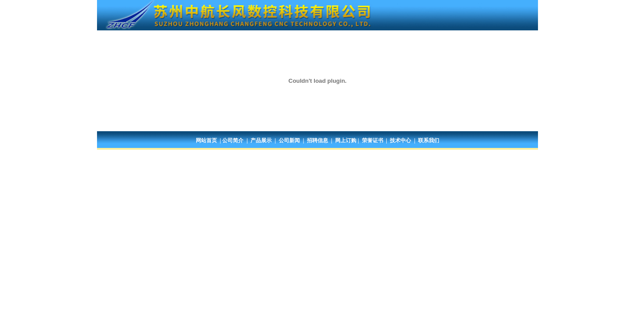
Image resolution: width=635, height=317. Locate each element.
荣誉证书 (372, 140)
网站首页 (206, 140)
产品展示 (261, 140)
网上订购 (345, 140)
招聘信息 (317, 140)
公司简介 (232, 140)
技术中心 (400, 140)
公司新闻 (289, 140)
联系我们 (428, 140)
